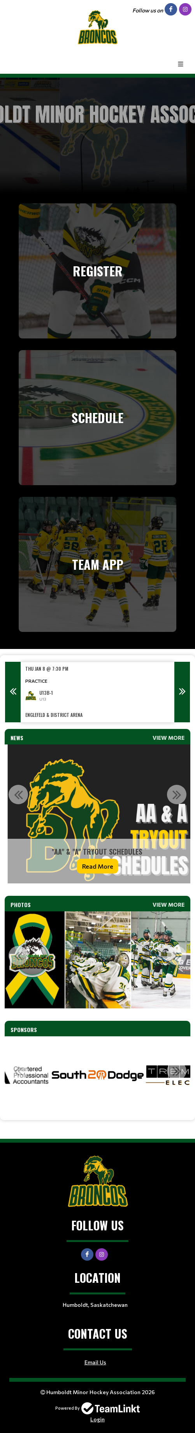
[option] (97, 692)
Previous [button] (13, 692)
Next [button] (182, 692)
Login (97, 1419)
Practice (36, 681)
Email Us (95, 1362)
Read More (97, 865)
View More (168, 737)
